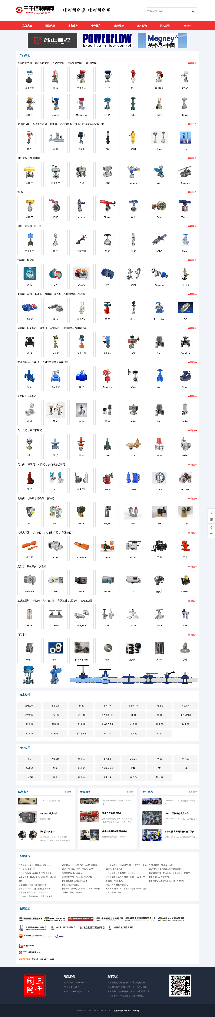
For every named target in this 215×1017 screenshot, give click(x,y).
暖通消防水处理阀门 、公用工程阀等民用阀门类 (42, 362)
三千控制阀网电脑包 (30, 952)
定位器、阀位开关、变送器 (31, 566)
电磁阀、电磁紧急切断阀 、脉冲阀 (35, 498)
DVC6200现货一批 (48, 815)
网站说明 (165, 25)
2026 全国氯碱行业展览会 (177, 815)
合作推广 (96, 25)
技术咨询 (142, 25)
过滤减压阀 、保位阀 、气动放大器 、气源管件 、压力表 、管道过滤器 (54, 600)
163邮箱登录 (26, 945)
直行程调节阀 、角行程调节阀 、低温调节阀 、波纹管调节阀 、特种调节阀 (57, 63)
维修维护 (119, 25)
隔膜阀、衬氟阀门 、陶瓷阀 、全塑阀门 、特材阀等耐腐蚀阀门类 (51, 328)
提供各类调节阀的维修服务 (114, 833)
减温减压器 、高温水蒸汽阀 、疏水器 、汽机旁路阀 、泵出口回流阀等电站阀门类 (60, 124)
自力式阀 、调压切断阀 (29, 430)
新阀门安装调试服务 (111, 814)
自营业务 (73, 25)
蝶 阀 (20, 192)
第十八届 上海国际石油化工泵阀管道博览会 (185, 833)
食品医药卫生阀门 (27, 396)
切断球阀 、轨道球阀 (28, 158)
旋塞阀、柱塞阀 (25, 260)
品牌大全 (27, 25)
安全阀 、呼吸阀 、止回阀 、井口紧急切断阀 (41, 464)
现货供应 (50, 25)
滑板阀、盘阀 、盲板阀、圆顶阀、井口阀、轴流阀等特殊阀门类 (51, 294)
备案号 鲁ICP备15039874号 (126, 1010)
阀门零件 (22, 634)
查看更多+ (193, 63)
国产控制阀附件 (47, 833)
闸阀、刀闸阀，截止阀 (29, 226)
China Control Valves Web (36, 959)
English (187, 25)
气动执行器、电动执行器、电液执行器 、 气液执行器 (45, 532)
